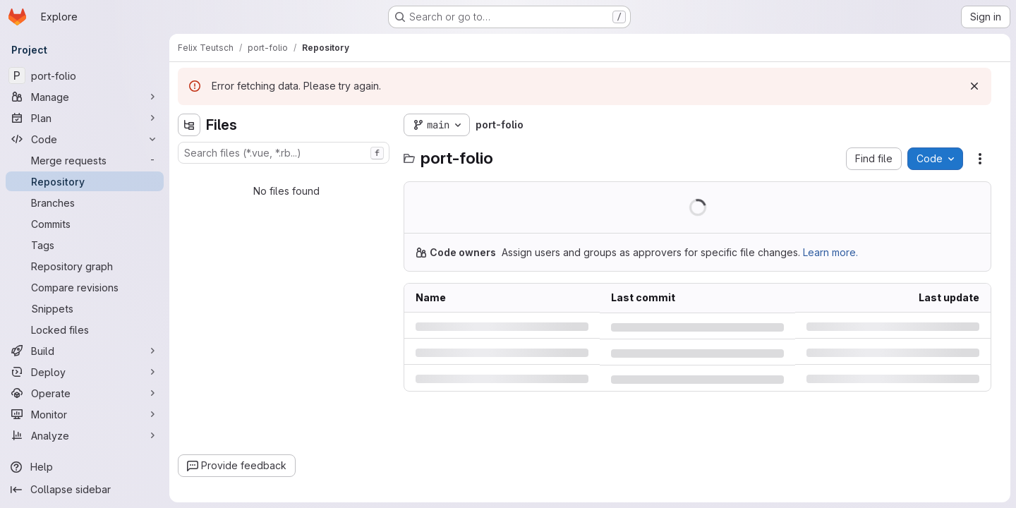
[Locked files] (85, 329)
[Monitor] (85, 414)
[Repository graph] (85, 266)
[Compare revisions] (85, 287)
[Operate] (85, 393)
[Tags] (85, 245)
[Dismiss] (974, 86)
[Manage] (85, 97)
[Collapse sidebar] (85, 490)
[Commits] (85, 224)
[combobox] (283, 153)
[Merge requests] (85, 160)
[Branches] (85, 202)
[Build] (85, 351)
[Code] (85, 139)
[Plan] (85, 118)
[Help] (85, 467)
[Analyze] (85, 435)
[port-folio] (85, 75)
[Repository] (85, 181)
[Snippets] (85, 308)
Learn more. (830, 252)
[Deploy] (85, 372)
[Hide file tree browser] (189, 125)
